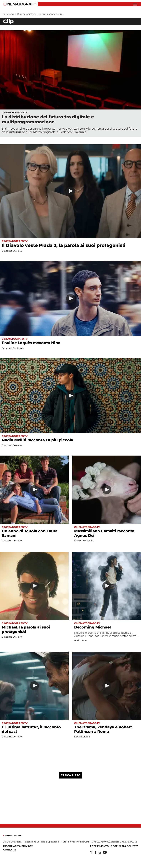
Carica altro (70, 775)
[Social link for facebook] (95, 852)
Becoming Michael (92, 627)
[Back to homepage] (12, 835)
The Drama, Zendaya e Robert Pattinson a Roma (103, 729)
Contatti (9, 849)
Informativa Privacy (18, 846)
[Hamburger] (135, 4)
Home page (8, 14)
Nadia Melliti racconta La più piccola (37, 440)
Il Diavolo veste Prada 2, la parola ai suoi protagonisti (63, 245)
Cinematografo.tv (26, 14)
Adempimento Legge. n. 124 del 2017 (114, 846)
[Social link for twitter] (91, 852)
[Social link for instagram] (100, 852)
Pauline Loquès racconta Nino (31, 343)
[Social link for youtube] (105, 852)
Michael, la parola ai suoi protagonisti (26, 629)
